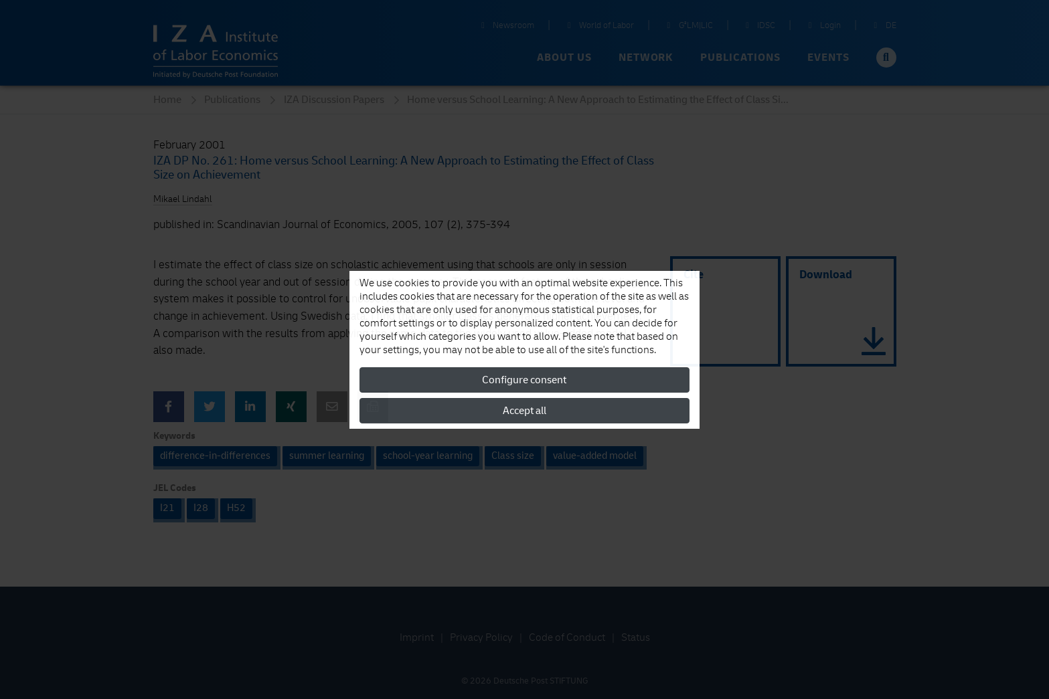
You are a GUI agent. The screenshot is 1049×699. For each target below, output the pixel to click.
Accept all (524, 410)
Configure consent (524, 380)
